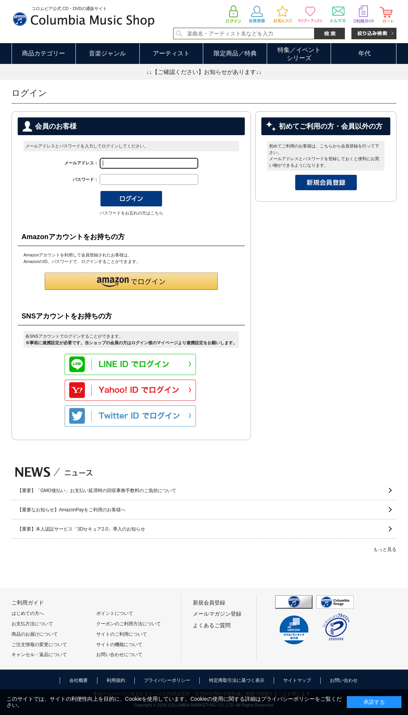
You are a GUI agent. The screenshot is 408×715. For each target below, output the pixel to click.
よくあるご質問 (212, 625)
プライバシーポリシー (167, 680)
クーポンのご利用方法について (128, 623)
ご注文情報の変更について (39, 644)
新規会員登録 (209, 602)
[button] (131, 281)
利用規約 (116, 680)
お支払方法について (32, 623)
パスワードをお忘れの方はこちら (131, 213)
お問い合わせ (344, 680)
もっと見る (384, 549)
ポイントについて (114, 613)
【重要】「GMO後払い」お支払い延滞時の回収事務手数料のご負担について (96, 490)
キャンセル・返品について (39, 654)
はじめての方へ (28, 613)
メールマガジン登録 (217, 614)
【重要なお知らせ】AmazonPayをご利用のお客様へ (71, 509)
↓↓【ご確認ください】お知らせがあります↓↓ (204, 72)
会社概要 (78, 680)
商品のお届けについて (35, 634)
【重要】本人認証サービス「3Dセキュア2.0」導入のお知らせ (81, 529)
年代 (364, 53)
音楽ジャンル (107, 53)
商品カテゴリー (43, 53)
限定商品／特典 (235, 53)
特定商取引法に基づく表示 (236, 680)
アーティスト (171, 53)
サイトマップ (297, 680)
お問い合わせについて (119, 654)
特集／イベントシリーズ (299, 54)
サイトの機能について (119, 644)
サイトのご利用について (121, 634)
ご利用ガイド (28, 602)
